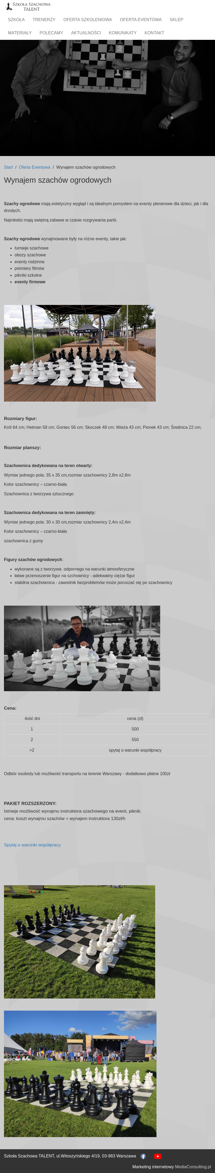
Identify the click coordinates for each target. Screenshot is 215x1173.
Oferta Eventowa (141, 19)
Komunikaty (123, 33)
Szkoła (16, 19)
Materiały (20, 33)
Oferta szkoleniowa (87, 19)
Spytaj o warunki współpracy (32, 844)
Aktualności (86, 33)
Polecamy (51, 33)
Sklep (176, 19)
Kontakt (154, 33)
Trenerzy (44, 19)
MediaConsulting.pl (193, 1167)
